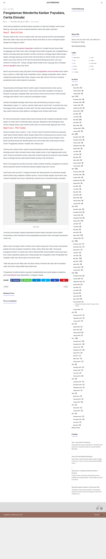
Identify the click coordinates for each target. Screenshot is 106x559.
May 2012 (78, 430)
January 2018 (79, 340)
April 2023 (78, 198)
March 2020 (78, 302)
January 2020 (79, 314)
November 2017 (80, 349)
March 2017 (78, 363)
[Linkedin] (56, 281)
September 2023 (80, 184)
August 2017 (78, 357)
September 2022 (80, 221)
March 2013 (78, 412)
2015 (75, 383)
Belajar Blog (78, 58)
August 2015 (78, 395)
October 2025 (79, 109)
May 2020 (78, 297)
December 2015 (80, 386)
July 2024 (77, 155)
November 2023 (80, 178)
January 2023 (79, 207)
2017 (75, 343)
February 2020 (79, 305)
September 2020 (80, 285)
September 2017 (80, 355)
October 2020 (79, 282)
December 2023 (80, 175)
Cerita (93, 58)
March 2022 (79, 239)
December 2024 (80, 140)
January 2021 (79, 273)
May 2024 (78, 161)
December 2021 (80, 247)
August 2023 (78, 187)
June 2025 (78, 120)
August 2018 (78, 331)
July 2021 (77, 256)
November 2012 (80, 424)
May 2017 (78, 360)
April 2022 (78, 236)
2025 (75, 100)
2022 (75, 210)
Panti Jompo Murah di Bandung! (83, 456)
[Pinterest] (64, 281)
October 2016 (79, 375)
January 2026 (79, 97)
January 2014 (79, 407)
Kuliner (76, 68)
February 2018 (79, 337)
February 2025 (80, 132)
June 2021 (78, 259)
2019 (75, 317)
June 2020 (78, 294)
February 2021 (79, 270)
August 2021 (78, 253)
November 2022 (80, 216)
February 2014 (79, 404)
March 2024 (78, 164)
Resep (93, 68)
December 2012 (80, 421)
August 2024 (78, 152)
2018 (75, 329)
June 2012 (78, 427)
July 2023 (77, 190)
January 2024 (79, 169)
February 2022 (79, 242)
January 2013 (79, 415)
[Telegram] (38, 281)
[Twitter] (28, 281)
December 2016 (80, 372)
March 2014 (78, 401)
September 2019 (80, 323)
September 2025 (80, 111)
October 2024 (79, 146)
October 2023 (79, 181)
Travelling (77, 75)
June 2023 (78, 192)
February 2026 (79, 94)
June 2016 (78, 378)
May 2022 (78, 233)
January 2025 (79, 135)
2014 (75, 398)
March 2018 (78, 334)
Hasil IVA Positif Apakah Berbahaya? (85, 478)
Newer (7, 288)
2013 (75, 409)
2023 (75, 172)
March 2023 (78, 201)
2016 (75, 369)
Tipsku (93, 72)
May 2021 (78, 262)
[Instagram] (97, 550)
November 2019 (80, 320)
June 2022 (78, 230)
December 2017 (80, 346)
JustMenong (53, 2)
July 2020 (77, 291)
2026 (75, 88)
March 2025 (78, 129)
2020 (75, 276)
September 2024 (80, 149)
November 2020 (80, 279)
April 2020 (78, 299)
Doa (75, 61)
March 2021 (78, 268)
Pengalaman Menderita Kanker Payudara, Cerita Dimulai (88, 309)
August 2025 (79, 114)
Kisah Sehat (95, 65)
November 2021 (80, 250)
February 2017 (79, 366)
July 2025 (77, 117)
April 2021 (78, 265)
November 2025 (80, 106)
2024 (75, 137)
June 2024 (78, 158)
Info (75, 65)
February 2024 (79, 166)
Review (76, 72)
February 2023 (79, 204)
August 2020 (78, 288)
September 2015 (80, 392)
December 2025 (80, 103)
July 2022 (77, 227)
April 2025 (78, 126)
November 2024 (80, 143)
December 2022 (80, 213)
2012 (75, 418)
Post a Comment (37, 22)
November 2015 (80, 389)
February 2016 (79, 381)
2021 (75, 244)
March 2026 (78, 91)
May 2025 (78, 123)
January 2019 (79, 326)
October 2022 (79, 218)
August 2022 (79, 224)
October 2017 (79, 352)
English (93, 61)
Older (65, 288)
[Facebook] (15, 281)
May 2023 (78, 195)
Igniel (101, 556)
